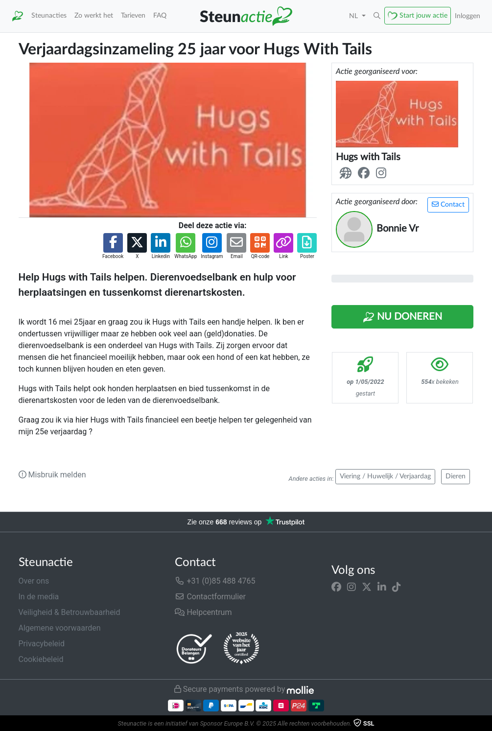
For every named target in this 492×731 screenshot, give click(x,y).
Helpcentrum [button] (203, 612)
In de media (39, 596)
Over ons (34, 581)
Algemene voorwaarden (60, 628)
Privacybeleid (42, 643)
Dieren (455, 476)
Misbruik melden (52, 474)
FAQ (159, 15)
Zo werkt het (93, 15)
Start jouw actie (423, 15)
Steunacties (49, 15)
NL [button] (354, 16)
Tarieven (133, 15)
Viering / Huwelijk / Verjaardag (385, 476)
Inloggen (467, 16)
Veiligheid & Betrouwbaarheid (69, 612)
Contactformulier (210, 596)
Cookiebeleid (41, 659)
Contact (448, 204)
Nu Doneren (402, 317)
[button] (377, 16)
